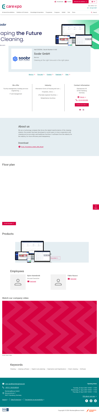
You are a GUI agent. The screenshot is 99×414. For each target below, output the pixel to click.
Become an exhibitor (79, 1)
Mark (96, 207)
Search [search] (94, 12)
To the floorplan (8, 223)
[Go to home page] (13, 5)
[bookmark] (58, 1)
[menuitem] (9, 12)
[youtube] (80, 110)
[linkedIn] (95, 400)
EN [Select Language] (93, 1)
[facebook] (86, 400)
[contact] (68, 1)
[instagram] (91, 400)
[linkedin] (83, 110)
